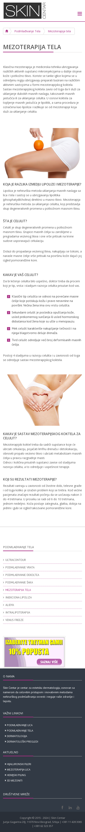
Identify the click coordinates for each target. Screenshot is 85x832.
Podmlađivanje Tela (27, 31)
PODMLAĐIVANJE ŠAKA (19, 582)
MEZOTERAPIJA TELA (18, 590)
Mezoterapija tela (59, 31)
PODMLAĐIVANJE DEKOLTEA (22, 575)
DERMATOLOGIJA (17, 736)
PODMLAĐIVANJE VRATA (20, 567)
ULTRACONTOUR (15, 560)
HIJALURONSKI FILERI (19, 764)
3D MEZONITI (14, 780)
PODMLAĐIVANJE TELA (20, 730)
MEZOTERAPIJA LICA (18, 769)
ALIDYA (9, 605)
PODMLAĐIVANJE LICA (20, 725)
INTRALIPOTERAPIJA (17, 612)
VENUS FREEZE (14, 620)
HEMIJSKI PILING (16, 775)
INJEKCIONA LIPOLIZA (18, 597)
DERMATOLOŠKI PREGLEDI (22, 741)
